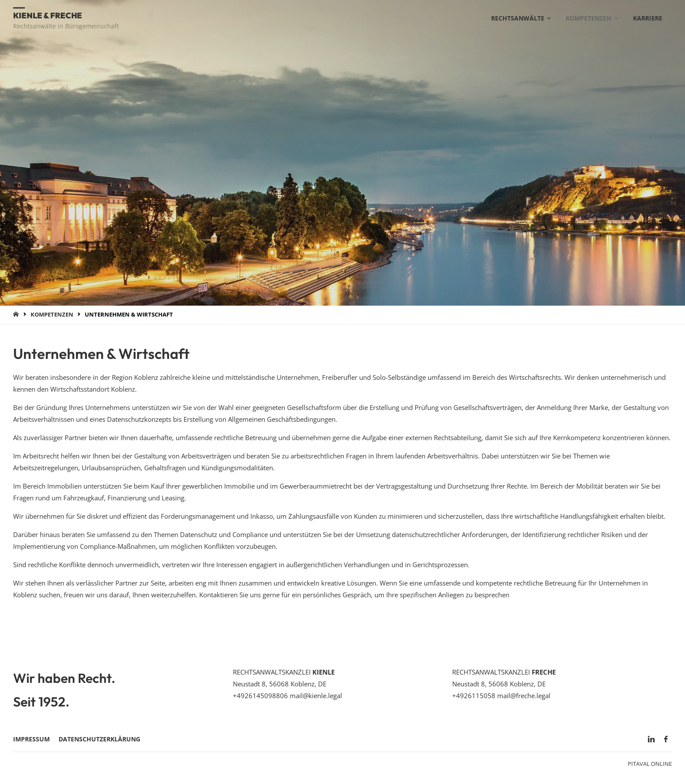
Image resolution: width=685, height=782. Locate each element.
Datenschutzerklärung (99, 739)
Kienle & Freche (47, 15)
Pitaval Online (650, 764)
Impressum (31, 739)
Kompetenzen (52, 314)
